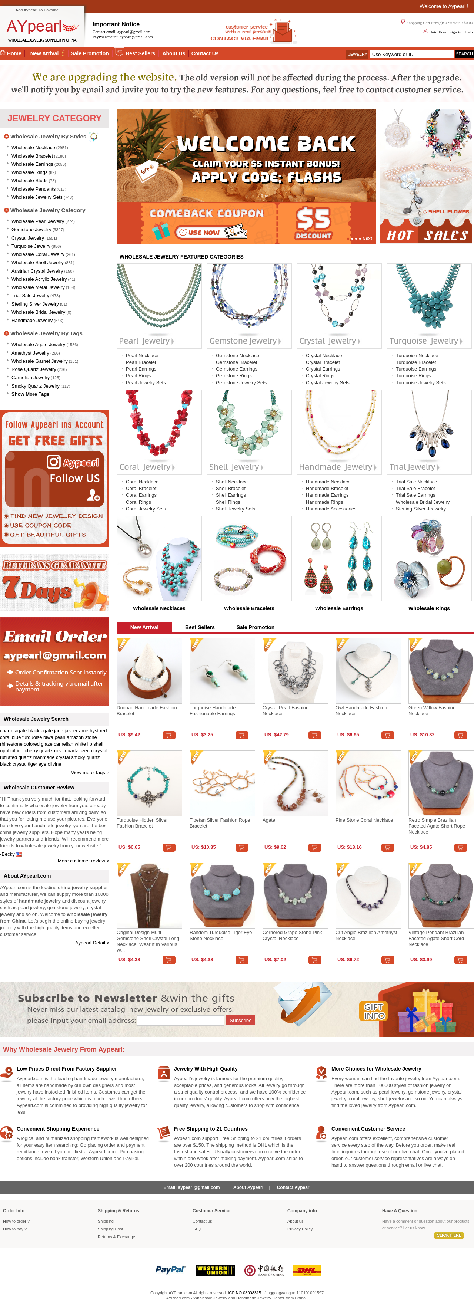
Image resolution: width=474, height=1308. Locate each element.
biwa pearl (54, 737)
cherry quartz (39, 750)
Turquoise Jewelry (30, 246)
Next (367, 238)
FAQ (197, 1229)
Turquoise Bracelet (416, 362)
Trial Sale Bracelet (415, 488)
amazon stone (82, 737)
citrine (16, 750)
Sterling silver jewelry (35, 304)
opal (4, 750)
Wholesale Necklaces (159, 608)
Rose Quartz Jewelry (33, 369)
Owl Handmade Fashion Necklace (361, 710)
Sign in (455, 32)
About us (295, 1221)
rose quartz (66, 750)
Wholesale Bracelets (249, 608)
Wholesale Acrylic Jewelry (39, 279)
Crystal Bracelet (323, 362)
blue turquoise (27, 737)
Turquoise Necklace (417, 355)
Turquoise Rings (413, 375)
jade (58, 730)
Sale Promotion (90, 53)
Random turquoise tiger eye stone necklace (221, 935)
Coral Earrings (141, 495)
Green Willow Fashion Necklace (431, 710)
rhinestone (11, 744)
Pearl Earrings (141, 369)
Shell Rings (228, 502)
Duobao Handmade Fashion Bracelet (147, 710)
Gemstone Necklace (237, 355)
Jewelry (357, 54)
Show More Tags (30, 394)
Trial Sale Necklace (416, 481)
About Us (173, 53)
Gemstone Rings (234, 375)
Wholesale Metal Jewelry (38, 287)
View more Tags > (90, 772)
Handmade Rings (324, 502)
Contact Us (205, 53)
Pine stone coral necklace (364, 820)
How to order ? (16, 1221)
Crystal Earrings (323, 369)
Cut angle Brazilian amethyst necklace (366, 935)
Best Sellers (140, 53)
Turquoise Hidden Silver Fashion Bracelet (142, 823)
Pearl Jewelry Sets (146, 382)
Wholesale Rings (29, 172)
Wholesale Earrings (32, 164)
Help (468, 32)
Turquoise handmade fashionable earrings (213, 710)
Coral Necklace (142, 481)
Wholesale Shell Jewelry (37, 262)
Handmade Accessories (331, 509)
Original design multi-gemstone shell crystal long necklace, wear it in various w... (148, 941)
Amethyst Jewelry (30, 353)
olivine (54, 764)
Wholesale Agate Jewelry (38, 344)
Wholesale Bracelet (32, 156)
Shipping (106, 1221)
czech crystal (93, 750)
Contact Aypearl (294, 1187)
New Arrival (45, 53)
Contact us (202, 1221)
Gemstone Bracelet (236, 362)
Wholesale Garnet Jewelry (39, 361)
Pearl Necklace (142, 355)
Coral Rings (138, 502)
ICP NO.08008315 (244, 1293)
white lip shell (89, 744)
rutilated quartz (16, 757)
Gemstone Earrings (236, 369)
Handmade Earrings (327, 495)
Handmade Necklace (328, 481)
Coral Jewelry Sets (146, 509)
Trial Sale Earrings (415, 495)
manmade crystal (51, 757)
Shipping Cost (110, 1229)
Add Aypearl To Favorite (37, 10)
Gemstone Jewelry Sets (241, 382)
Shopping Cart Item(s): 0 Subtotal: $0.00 (439, 22)
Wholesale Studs (29, 180)
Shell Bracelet (231, 488)
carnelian (63, 744)
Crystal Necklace (324, 355)
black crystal (13, 764)
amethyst (89, 730)
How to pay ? (15, 1229)
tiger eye (37, 764)
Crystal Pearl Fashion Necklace (285, 710)
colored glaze (38, 744)
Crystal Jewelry (27, 238)
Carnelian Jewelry (30, 377)
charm (6, 730)
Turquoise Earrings (416, 369)
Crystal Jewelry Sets (328, 382)
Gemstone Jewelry (31, 229)
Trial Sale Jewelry (30, 295)
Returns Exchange (116, 1237)
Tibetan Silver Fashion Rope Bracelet (220, 823)
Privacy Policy (300, 1229)
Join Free (438, 32)
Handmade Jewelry (32, 320)
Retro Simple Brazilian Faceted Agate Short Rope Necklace (436, 826)
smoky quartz (85, 757)
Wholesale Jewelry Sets (37, 197)
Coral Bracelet (141, 488)
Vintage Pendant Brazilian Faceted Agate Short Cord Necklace (436, 938)
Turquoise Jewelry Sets (421, 382)
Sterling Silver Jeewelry (421, 509)
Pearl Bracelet (141, 362)
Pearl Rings (138, 375)
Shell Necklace (232, 481)
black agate (40, 730)
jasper (70, 730)
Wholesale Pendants (33, 189)
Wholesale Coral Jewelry (37, 254)
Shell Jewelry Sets (235, 509)
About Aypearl (248, 1187)
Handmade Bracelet (327, 488)
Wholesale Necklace (33, 147)
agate (21, 730)
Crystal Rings (320, 375)
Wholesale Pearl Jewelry (37, 221)
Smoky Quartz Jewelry (35, 386)
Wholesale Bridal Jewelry (38, 312)
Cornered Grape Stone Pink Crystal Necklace (292, 935)
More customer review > (83, 861)
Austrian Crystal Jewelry (37, 271)
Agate (269, 820)
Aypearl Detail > (92, 943)
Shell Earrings (231, 495)
